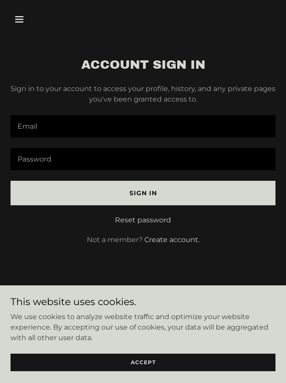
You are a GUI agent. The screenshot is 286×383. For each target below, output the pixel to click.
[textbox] (143, 126)
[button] (41, 19)
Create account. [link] (172, 239)
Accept (143, 362)
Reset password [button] (143, 220)
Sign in (143, 193)
